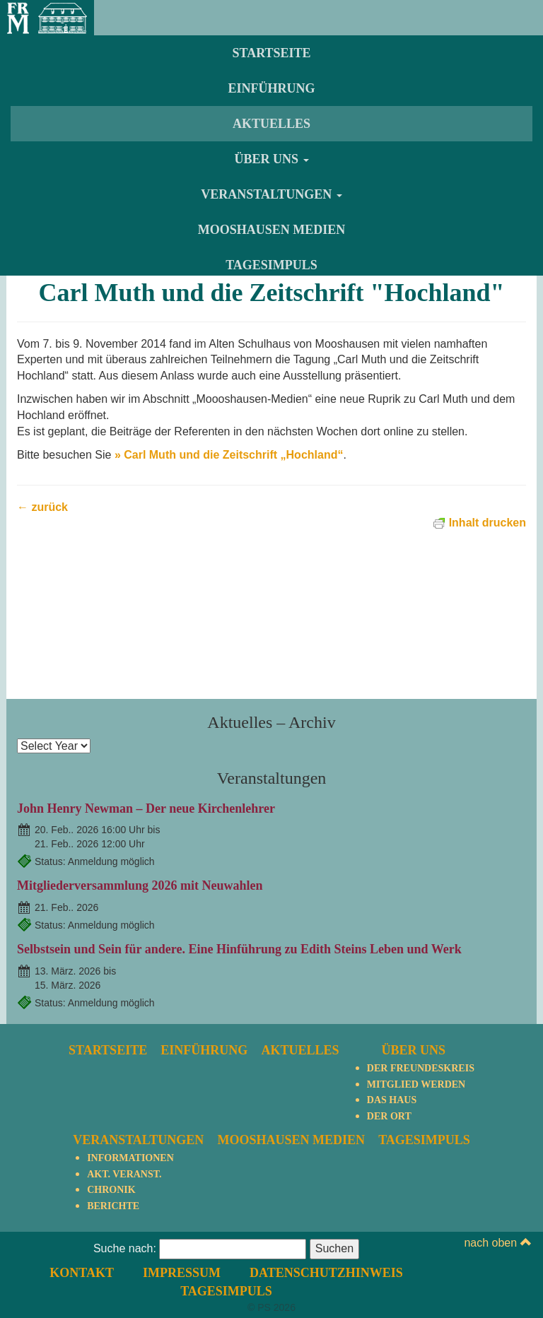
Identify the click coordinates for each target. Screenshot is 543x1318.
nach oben (497, 1243)
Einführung (271, 88)
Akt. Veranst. (124, 1174)
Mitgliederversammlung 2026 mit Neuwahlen (139, 885)
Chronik (111, 1189)
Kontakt (81, 1273)
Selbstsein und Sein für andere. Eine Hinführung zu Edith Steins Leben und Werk (239, 949)
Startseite (271, 53)
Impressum (182, 1273)
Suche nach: (124, 1248)
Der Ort (389, 1116)
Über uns (271, 159)
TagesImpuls (271, 265)
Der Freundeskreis (420, 1068)
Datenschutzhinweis (326, 1273)
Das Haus (391, 1100)
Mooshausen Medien (272, 230)
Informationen (130, 1158)
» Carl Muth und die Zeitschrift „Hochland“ (229, 455)
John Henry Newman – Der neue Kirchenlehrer (146, 808)
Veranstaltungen (271, 194)
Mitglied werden (416, 1084)
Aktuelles (271, 124)
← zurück (42, 507)
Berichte (113, 1206)
